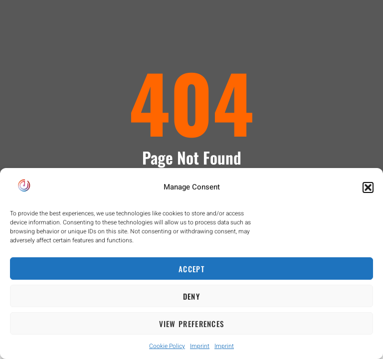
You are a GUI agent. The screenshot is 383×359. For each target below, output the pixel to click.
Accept (191, 268)
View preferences (191, 323)
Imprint (199, 346)
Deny (191, 296)
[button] (368, 187)
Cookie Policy (167, 346)
